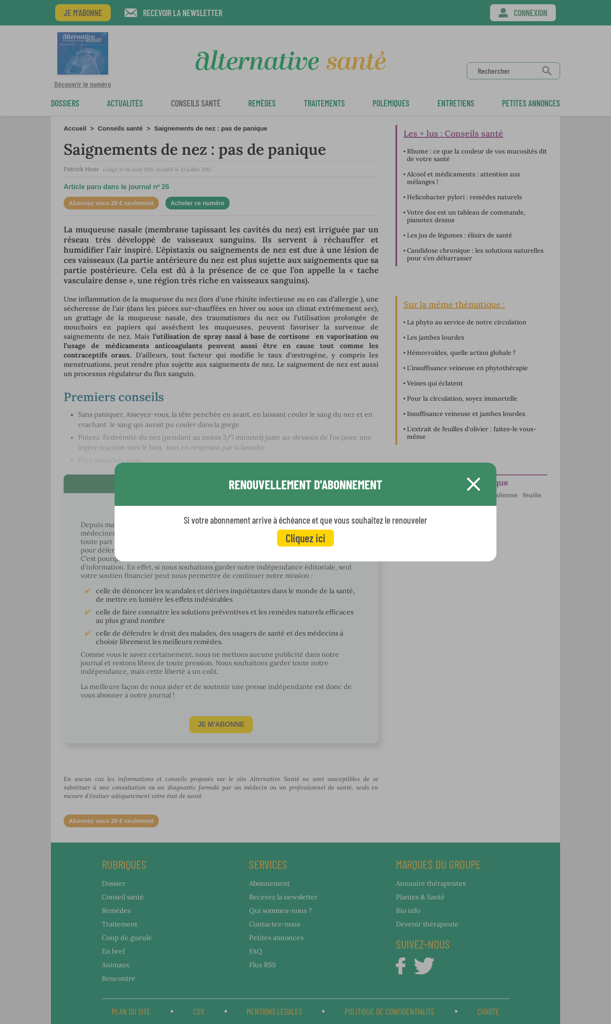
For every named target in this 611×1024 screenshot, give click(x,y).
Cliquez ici (305, 537)
